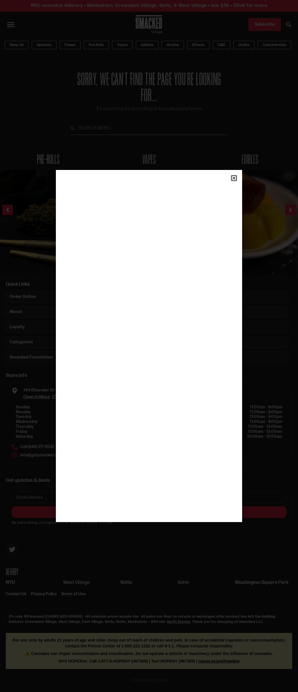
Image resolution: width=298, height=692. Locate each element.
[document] (149, 346)
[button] (234, 178)
